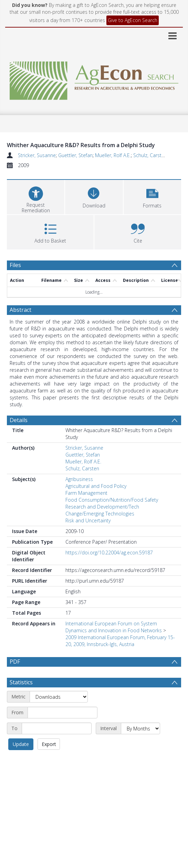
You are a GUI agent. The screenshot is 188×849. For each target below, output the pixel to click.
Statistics (21, 682)
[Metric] (59, 697)
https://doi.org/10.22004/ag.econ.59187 (109, 552)
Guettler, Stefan (75, 155)
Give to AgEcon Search (132, 20)
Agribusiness (79, 479)
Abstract (20, 310)
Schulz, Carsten (150, 155)
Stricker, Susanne (37, 155)
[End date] (57, 728)
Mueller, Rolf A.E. (113, 155)
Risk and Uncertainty (88, 520)
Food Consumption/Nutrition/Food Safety (111, 500)
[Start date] (62, 712)
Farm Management (86, 493)
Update (21, 744)
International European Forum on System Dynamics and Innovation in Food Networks (113, 627)
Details (19, 420)
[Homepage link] (94, 79)
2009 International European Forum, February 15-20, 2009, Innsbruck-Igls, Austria (120, 640)
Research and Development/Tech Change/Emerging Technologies (102, 510)
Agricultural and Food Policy (95, 486)
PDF (15, 661)
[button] (152, 196)
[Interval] (140, 728)
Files (15, 265)
